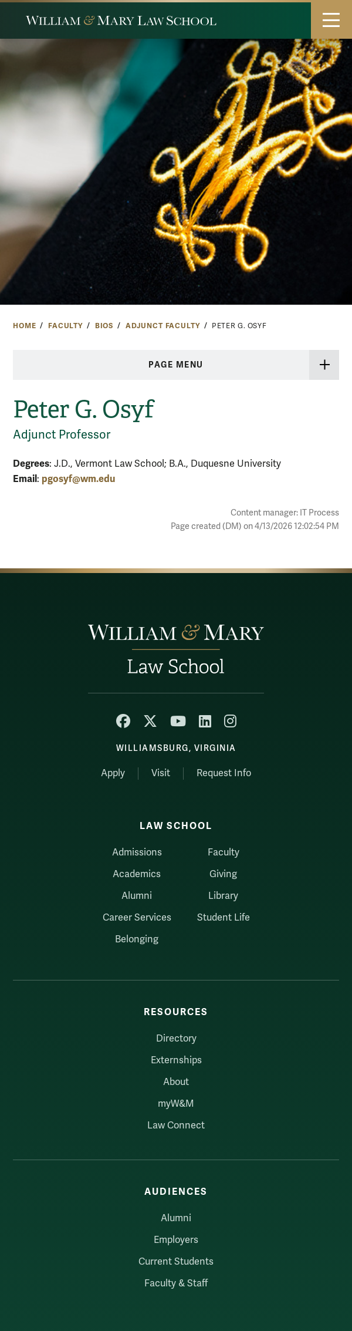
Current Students (176, 1262)
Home (24, 326)
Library (223, 896)
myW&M (176, 1104)
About (176, 1082)
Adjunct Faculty (163, 326)
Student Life (223, 918)
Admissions (137, 852)
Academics (137, 874)
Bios (104, 326)
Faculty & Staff (176, 1283)
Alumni (136, 896)
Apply (113, 773)
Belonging (136, 939)
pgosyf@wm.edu (78, 479)
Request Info (224, 773)
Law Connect (176, 1125)
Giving (223, 874)
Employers (176, 1240)
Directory (176, 1038)
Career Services (137, 918)
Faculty (65, 326)
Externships (176, 1060)
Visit (160, 773)
